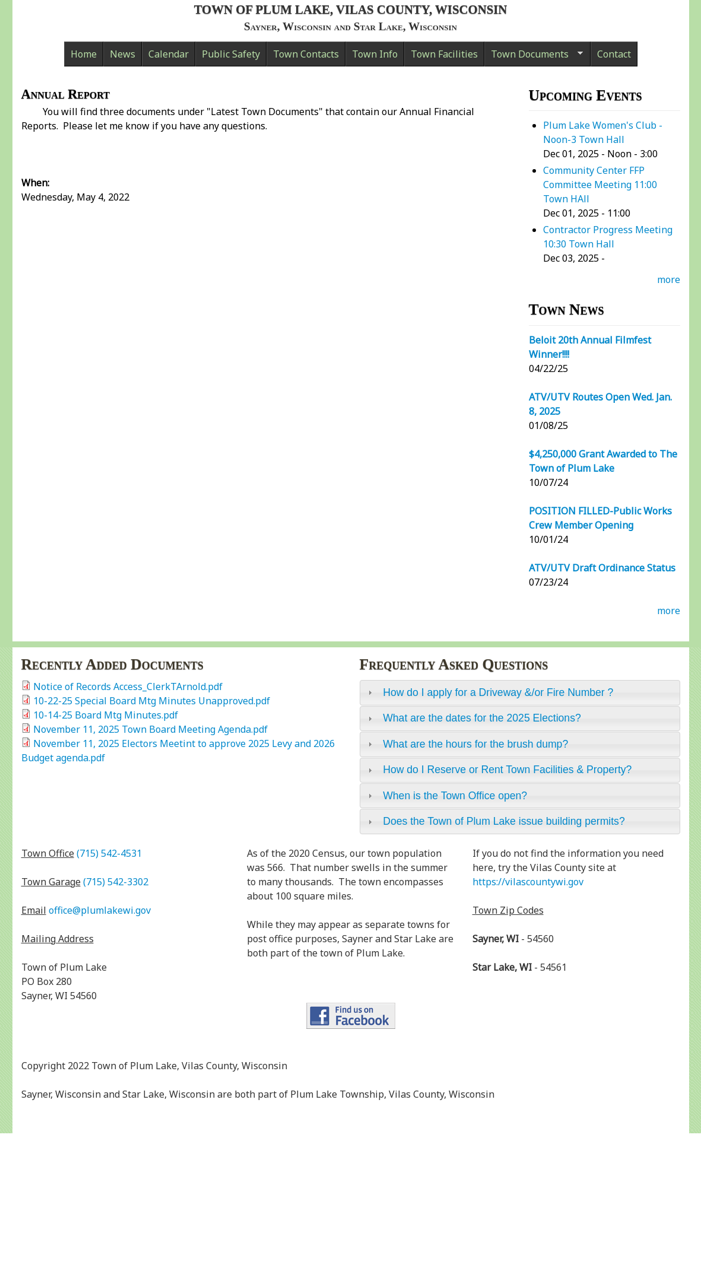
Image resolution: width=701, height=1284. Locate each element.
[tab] (520, 692)
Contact (614, 54)
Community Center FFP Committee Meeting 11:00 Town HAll (600, 184)
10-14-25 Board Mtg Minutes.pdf (105, 715)
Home (84, 54)
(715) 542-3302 (115, 881)
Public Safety (231, 54)
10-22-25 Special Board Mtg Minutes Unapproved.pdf (151, 700)
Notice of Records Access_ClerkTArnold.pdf (128, 686)
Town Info (375, 54)
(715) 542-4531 (109, 853)
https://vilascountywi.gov (527, 881)
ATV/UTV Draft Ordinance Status (602, 567)
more (668, 279)
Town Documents (533, 56)
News (122, 54)
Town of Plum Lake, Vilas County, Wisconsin (350, 9)
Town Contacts (306, 54)
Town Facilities (444, 54)
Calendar (168, 54)
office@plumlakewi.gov (100, 910)
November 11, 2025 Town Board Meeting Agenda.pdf (150, 729)
